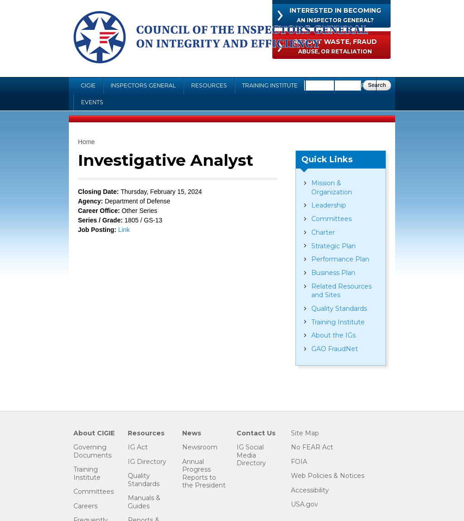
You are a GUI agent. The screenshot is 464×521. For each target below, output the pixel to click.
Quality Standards (339, 308)
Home (86, 141)
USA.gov (304, 504)
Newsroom (200, 447)
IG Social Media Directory (251, 455)
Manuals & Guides (144, 502)
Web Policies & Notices (327, 476)
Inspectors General (143, 85)
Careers (355, 85)
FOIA (320, 85)
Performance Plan (340, 259)
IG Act (138, 447)
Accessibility (310, 490)
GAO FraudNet (334, 349)
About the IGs (333, 335)
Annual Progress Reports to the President (204, 474)
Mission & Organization (331, 187)
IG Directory (147, 462)
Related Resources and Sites (341, 290)
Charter (323, 232)
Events (92, 102)
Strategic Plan (333, 246)
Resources (209, 85)
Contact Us (256, 433)
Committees (331, 219)
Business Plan (333, 273)
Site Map (305, 433)
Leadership (328, 205)
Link (124, 229)
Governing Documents (92, 451)
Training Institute (270, 85)
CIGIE (88, 85)
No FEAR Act (312, 447)
